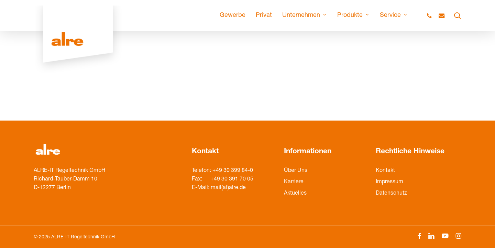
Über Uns (295, 171)
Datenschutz (391, 193)
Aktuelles (295, 193)
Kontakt (385, 171)
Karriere (294, 182)
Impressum (389, 182)
